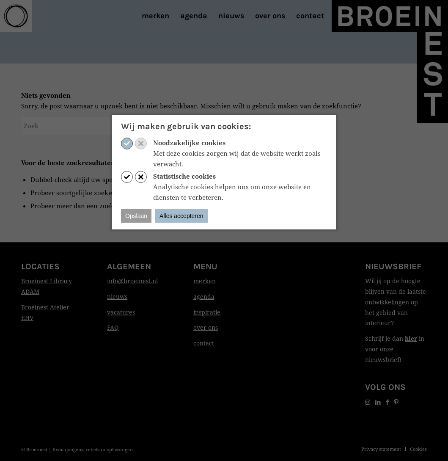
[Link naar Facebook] (387, 402)
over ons (205, 327)
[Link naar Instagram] (367, 402)
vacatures (121, 312)
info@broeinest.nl (132, 281)
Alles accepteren (181, 216)
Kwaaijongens (67, 449)
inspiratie (206, 312)
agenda (203, 297)
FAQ (112, 327)
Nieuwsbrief (393, 266)
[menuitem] (155, 16)
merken (204, 281)
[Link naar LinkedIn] (378, 402)
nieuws (117, 297)
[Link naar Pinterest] (396, 402)
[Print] (16, 16)
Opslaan (136, 216)
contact (203, 343)
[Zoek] (84, 125)
